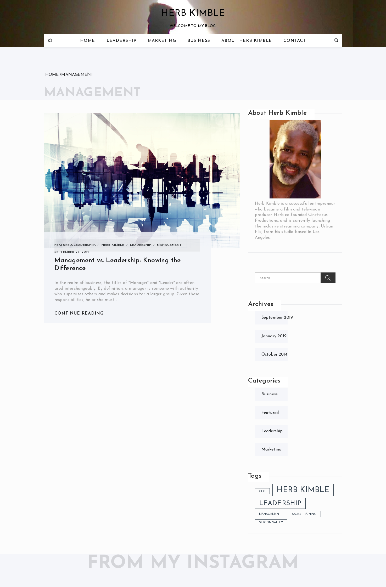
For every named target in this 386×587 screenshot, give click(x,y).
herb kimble (113, 245)
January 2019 (274, 336)
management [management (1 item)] (270, 514)
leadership (140, 245)
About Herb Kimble (246, 41)
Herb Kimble (193, 13)
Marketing (162, 41)
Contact (294, 41)
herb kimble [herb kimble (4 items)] (303, 490)
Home (87, 41)
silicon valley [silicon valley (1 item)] (271, 522)
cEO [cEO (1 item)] (262, 491)
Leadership (121, 41)
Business (198, 41)
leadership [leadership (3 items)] (280, 503)
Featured (63, 245)
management (169, 245)
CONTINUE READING (79, 313)
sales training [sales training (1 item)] (304, 514)
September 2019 (277, 318)
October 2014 (274, 354)
